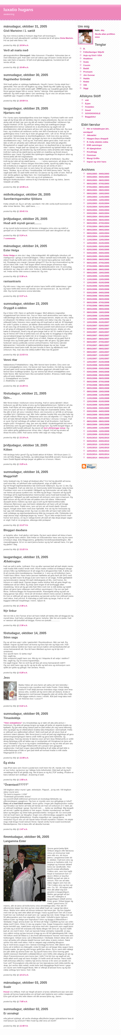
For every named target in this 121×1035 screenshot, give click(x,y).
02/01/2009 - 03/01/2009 (98, 408)
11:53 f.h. (23, 354)
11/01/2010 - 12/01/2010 (98, 447)
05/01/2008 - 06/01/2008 (98, 378)
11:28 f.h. (23, 386)
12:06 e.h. (24, 187)
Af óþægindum (94, 148)
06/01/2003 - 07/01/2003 (98, 183)
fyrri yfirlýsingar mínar (54, 428)
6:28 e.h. (23, 672)
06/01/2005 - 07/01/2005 (98, 263)
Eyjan (87, 103)
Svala (86, 62)
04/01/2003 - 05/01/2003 (98, 177)
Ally (102, 30)
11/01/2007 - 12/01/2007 (98, 358)
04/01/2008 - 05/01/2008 (98, 375)
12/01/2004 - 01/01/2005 (98, 243)
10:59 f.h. (23, 100)
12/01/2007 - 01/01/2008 (98, 362)
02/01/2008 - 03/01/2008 (98, 368)
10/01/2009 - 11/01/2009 (98, 428)
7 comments (9, 238)
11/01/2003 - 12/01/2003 (98, 200)
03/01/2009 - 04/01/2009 (98, 411)
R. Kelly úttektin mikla (97, 142)
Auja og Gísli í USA (92, 55)
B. (84, 48)
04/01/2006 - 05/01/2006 (98, 296)
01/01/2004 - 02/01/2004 (98, 206)
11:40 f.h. (23, 1026)
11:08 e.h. (24, 758)
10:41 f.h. (23, 211)
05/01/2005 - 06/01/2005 (98, 259)
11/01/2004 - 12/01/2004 (98, 239)
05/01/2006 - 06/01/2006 (98, 299)
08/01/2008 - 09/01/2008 (98, 388)
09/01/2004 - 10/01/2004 (98, 233)
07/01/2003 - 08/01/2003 (98, 187)
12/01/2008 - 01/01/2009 (98, 401)
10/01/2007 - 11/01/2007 (98, 355)
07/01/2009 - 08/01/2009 (98, 418)
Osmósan (91, 155)
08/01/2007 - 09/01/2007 (98, 348)
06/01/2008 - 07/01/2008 (98, 381)
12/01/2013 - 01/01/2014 (98, 451)
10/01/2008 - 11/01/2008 (98, 395)
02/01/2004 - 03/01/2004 (98, 210)
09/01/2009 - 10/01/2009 (98, 424)
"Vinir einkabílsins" (13, 723)
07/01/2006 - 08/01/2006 (98, 305)
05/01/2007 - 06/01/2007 (98, 339)
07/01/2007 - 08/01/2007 (98, 345)
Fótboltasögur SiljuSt (93, 52)
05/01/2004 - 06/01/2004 (98, 220)
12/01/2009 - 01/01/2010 (98, 434)
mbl (87, 100)
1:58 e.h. (23, 779)
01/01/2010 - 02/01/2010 (98, 437)
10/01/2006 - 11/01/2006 (98, 315)
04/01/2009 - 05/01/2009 (98, 414)
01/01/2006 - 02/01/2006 (98, 286)
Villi (85, 85)
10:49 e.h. (24, 67)
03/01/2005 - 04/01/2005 (98, 253)
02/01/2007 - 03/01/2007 (98, 328)
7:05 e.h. (23, 1001)
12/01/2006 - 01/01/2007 (98, 322)
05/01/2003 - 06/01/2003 (98, 180)
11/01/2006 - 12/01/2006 (98, 319)
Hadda (86, 78)
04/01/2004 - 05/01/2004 (98, 216)
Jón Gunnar (89, 75)
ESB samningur (94, 145)
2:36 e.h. (23, 625)
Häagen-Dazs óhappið (97, 138)
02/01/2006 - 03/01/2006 (98, 289)
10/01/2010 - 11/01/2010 (98, 444)
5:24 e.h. (23, 235)
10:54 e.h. (24, 45)
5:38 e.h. (23, 276)
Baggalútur (90, 117)
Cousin (86, 65)
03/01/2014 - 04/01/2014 (98, 457)
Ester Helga (9, 255)
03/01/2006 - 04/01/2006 (98, 292)
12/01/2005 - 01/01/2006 (98, 282)
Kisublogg (92, 152)
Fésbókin (89, 107)
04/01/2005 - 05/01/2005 (98, 256)
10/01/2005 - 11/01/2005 (98, 276)
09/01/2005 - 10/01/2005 (98, 272)
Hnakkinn (88, 58)
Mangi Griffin (93, 158)
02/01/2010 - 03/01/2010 (98, 441)
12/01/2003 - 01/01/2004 (98, 203)
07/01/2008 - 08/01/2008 (98, 385)
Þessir (7, 992)
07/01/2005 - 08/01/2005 (98, 266)
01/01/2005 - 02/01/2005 (98, 246)
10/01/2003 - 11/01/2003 (98, 197)
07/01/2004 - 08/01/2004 (98, 226)
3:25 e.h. (23, 464)
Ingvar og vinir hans (96, 161)
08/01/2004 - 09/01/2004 (98, 230)
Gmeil (88, 110)
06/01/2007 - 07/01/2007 (98, 342)
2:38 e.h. (23, 606)
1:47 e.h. (23, 829)
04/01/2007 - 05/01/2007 (98, 335)
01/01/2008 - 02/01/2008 (98, 365)
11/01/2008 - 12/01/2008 (98, 398)
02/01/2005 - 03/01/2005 (98, 249)
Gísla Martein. (66, 38)
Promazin (88, 72)
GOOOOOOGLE (92, 113)
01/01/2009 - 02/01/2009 (98, 404)
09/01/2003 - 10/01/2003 (98, 193)
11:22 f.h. (23, 549)
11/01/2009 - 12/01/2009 (98, 431)
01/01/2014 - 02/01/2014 (98, 454)
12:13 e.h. (24, 975)
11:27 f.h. (23, 525)
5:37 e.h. (23, 296)
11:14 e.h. (24, 437)
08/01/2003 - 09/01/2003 (98, 190)
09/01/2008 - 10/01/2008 (98, 391)
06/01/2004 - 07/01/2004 (98, 223)
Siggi (85, 88)
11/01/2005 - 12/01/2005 (98, 279)
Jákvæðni (91, 135)
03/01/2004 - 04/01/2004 (98, 213)
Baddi (86, 68)
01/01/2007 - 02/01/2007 (98, 325)
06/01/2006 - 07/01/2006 (98, 302)
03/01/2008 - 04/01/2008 (98, 372)
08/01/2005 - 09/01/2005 (98, 269)
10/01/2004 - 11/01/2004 (98, 236)
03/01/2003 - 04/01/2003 (98, 173)
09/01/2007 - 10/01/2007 (98, 352)
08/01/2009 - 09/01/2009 (98, 421)
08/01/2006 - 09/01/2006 (98, 309)
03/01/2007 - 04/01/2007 (98, 332)
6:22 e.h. (23, 706)
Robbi (86, 81)
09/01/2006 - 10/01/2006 (98, 312)
